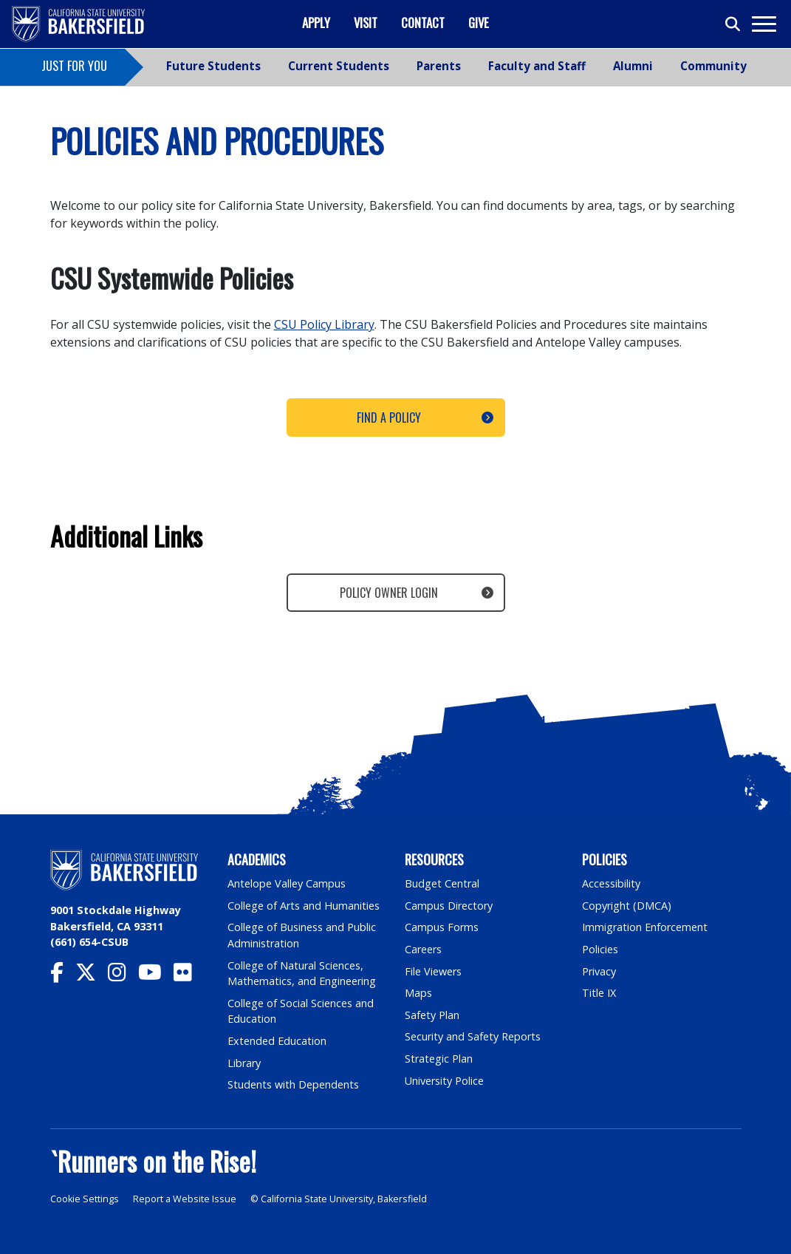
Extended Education (276, 1041)
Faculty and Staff (537, 65)
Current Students (338, 65)
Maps (418, 993)
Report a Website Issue (184, 1199)
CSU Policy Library (324, 324)
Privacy (599, 971)
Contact (423, 22)
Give (478, 22)
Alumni (633, 65)
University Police (444, 1081)
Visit (365, 22)
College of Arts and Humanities (303, 906)
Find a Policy (388, 417)
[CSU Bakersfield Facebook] (62, 976)
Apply (316, 22)
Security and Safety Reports (473, 1036)
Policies (600, 949)
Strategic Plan (439, 1059)
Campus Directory (449, 906)
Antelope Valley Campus (286, 883)
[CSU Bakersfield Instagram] (123, 976)
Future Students (213, 65)
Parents (439, 65)
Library (244, 1063)
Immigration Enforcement (645, 927)
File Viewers (433, 971)
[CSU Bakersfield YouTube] (156, 976)
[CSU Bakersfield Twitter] (91, 976)
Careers (423, 949)
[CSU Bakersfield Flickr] (189, 976)
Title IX (599, 993)
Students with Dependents (293, 1084)
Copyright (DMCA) (626, 906)
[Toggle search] (733, 24)
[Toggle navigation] (763, 24)
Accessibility (611, 883)
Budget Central (442, 883)
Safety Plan (432, 1015)
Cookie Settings (84, 1199)
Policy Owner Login (388, 593)
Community (713, 65)
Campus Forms (442, 927)
